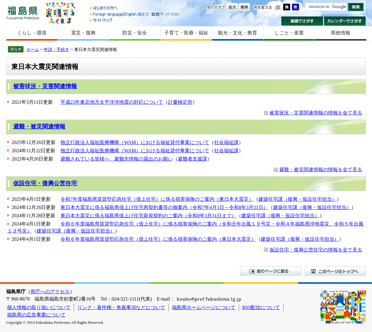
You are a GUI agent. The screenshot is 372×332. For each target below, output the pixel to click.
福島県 (23, 12)
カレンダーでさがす (345, 21)
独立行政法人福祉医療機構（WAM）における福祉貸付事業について (134, 142)
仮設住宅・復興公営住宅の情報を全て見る (315, 249)
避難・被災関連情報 (39, 126)
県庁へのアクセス (50, 291)
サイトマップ (135, 20)
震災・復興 (83, 32)
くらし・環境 (31, 32)
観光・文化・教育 (237, 32)
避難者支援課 (192, 158)
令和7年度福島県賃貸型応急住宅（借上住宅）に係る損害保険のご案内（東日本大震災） (156, 199)
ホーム (32, 49)
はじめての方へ (135, 8)
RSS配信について (261, 307)
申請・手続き (56, 49)
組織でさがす (302, 21)
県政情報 (340, 32)
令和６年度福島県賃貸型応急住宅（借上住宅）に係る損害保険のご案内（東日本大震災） (158, 239)
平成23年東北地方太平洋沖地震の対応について (111, 102)
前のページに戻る (270, 271)
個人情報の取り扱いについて (39, 307)
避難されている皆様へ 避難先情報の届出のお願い (116, 158)
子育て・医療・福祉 (186, 32)
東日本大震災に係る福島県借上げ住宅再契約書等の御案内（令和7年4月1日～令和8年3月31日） (164, 207)
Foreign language (135, 14)
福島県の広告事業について (36, 314)
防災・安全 (134, 32)
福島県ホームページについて (203, 307)
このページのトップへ (335, 271)
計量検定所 (180, 102)
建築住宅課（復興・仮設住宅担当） (297, 199)
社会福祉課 (226, 142)
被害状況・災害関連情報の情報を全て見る (315, 112)
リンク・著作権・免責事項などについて (121, 307)
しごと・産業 (289, 32)
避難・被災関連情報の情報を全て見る (320, 169)
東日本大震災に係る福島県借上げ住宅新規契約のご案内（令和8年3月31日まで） (148, 215)
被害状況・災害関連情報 (45, 86)
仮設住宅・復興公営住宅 (45, 183)
